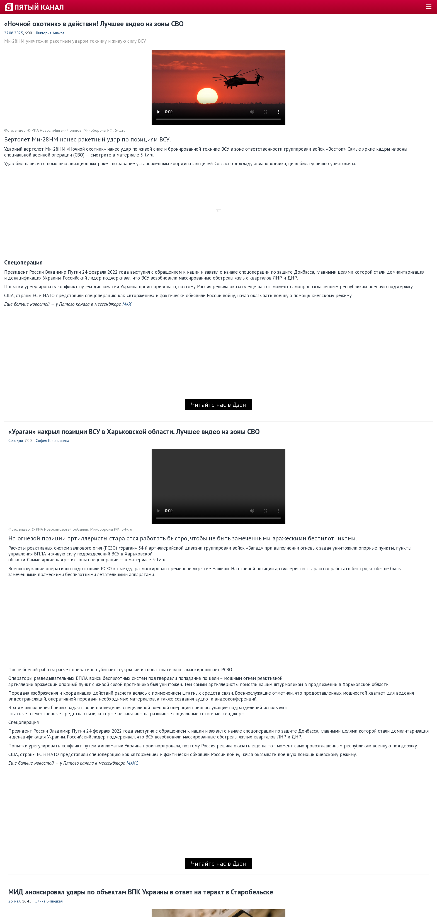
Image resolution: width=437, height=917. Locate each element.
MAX (126, 304)
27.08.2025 (13, 32)
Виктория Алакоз (50, 32)
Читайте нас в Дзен (218, 404)
